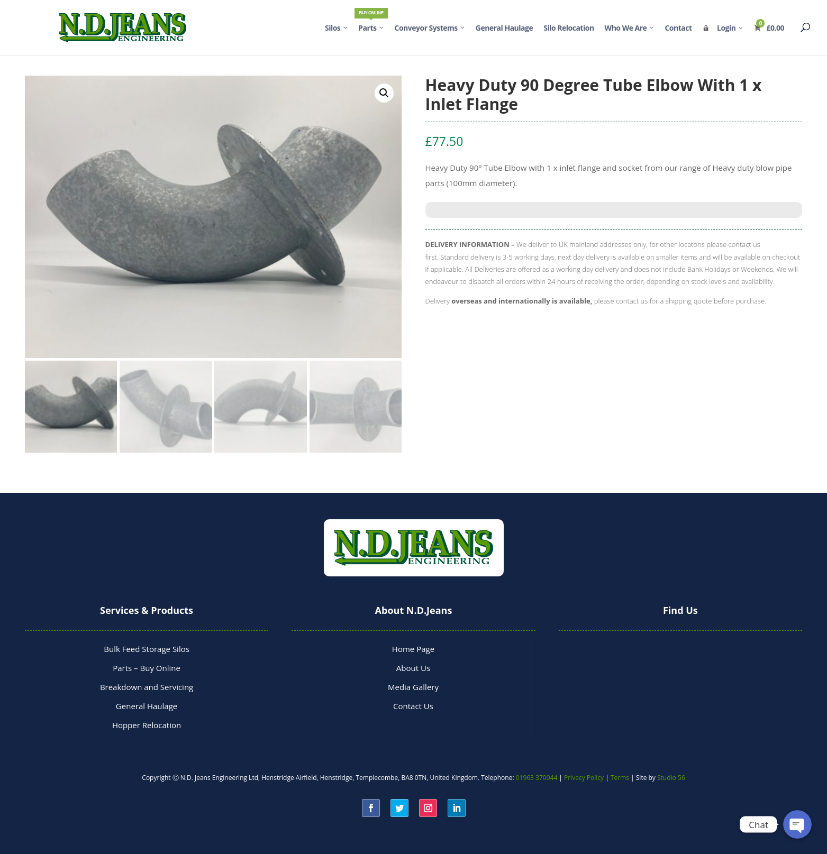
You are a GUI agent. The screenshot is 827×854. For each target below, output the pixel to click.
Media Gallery (413, 687)
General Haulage (146, 706)
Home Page (413, 649)
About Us (413, 668)
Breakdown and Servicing (146, 687)
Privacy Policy (584, 777)
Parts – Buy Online (146, 668)
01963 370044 (537, 777)
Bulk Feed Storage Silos (146, 649)
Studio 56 (671, 777)
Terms (620, 777)
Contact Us (413, 706)
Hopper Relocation (146, 725)
